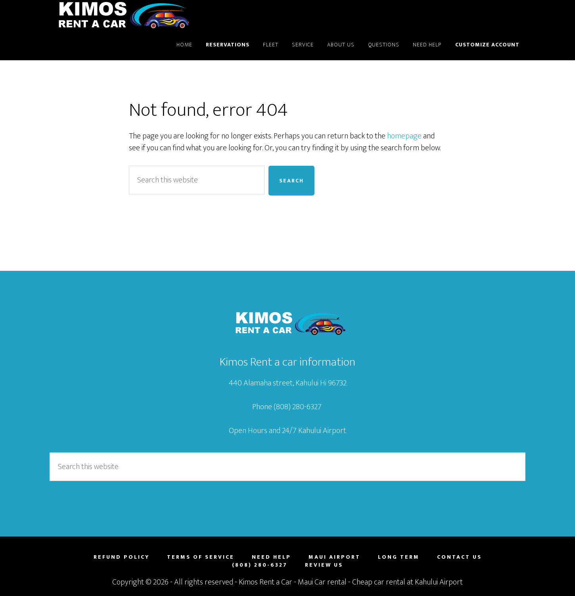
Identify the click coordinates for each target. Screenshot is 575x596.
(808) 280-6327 (298, 407)
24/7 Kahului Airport (314, 430)
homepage (404, 136)
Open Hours (248, 430)
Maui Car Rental (121, 15)
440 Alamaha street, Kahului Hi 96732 (288, 383)
